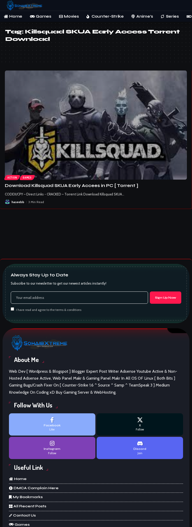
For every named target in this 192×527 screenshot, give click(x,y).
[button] (183, 5)
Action (12, 177)
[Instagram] (52, 448)
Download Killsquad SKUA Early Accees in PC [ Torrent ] (71, 185)
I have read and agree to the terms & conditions (48, 309)
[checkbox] (12, 309)
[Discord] (140, 448)
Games (27, 177)
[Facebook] (52, 424)
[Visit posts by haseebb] (7, 202)
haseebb (18, 202)
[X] (140, 424)
